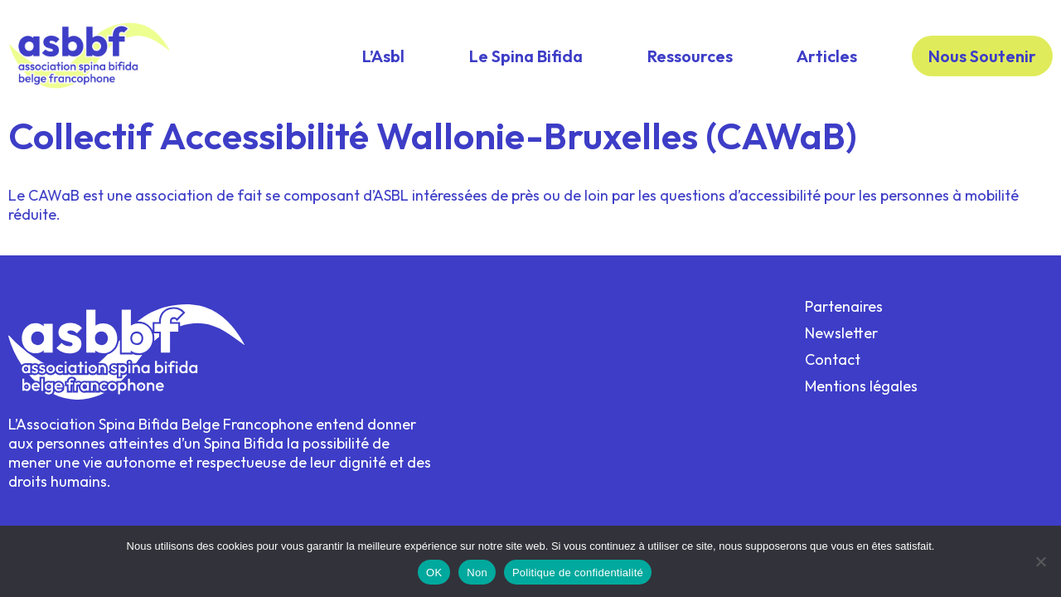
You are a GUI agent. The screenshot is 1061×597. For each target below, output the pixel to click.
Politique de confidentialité (577, 572)
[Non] (1040, 561)
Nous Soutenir (982, 56)
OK (434, 572)
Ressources (690, 56)
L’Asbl (383, 56)
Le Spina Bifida (526, 56)
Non (477, 572)
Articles (827, 56)
